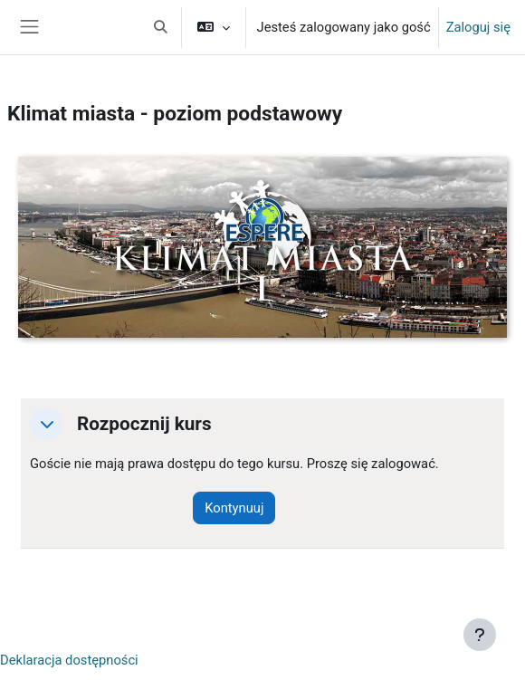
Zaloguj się (478, 27)
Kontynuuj (234, 508)
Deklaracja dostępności (69, 660)
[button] (161, 27)
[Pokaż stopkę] (479, 634)
